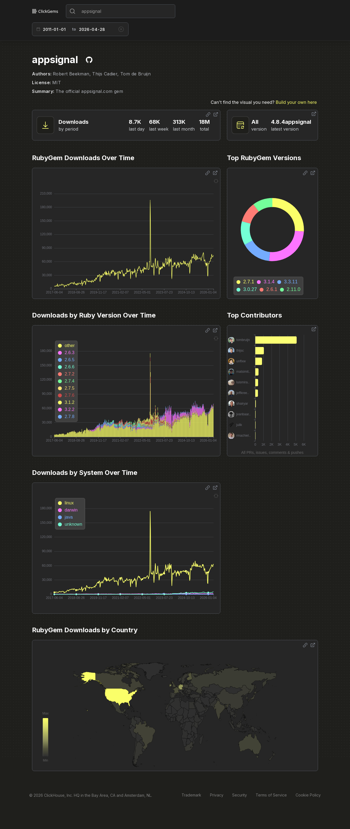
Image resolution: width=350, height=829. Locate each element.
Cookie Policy (308, 795)
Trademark (191, 795)
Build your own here (296, 102)
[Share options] (208, 114)
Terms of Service (271, 795)
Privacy (216, 795)
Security (239, 795)
